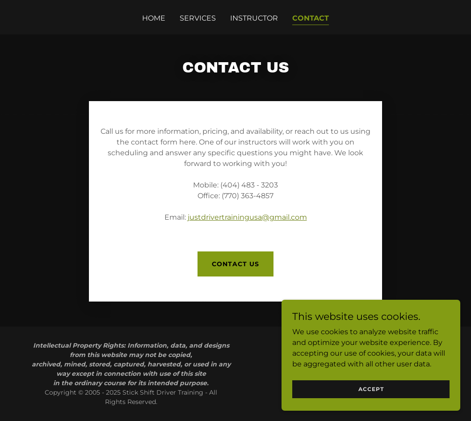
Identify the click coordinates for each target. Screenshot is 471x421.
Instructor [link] (254, 18)
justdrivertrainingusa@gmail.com (247, 217)
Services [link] (198, 18)
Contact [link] (310, 18)
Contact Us (235, 264)
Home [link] (153, 18)
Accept (371, 389)
